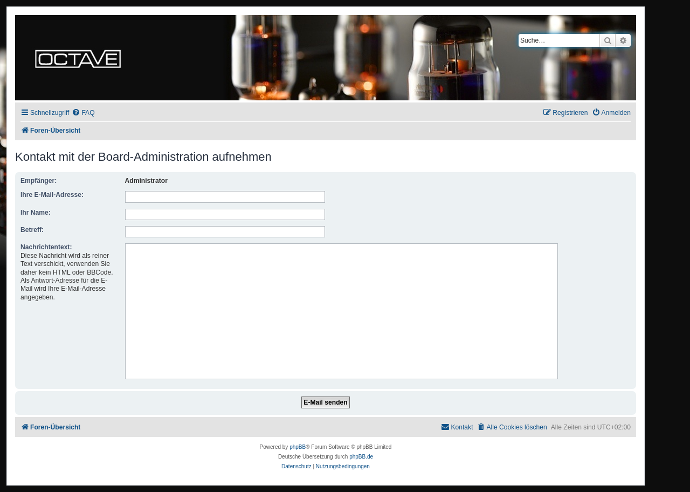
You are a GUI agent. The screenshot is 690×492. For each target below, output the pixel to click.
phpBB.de (361, 457)
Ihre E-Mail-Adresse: (52, 195)
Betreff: (32, 230)
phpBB (297, 447)
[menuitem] (83, 113)
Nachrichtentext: (46, 247)
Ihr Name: (35, 212)
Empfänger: (38, 180)
